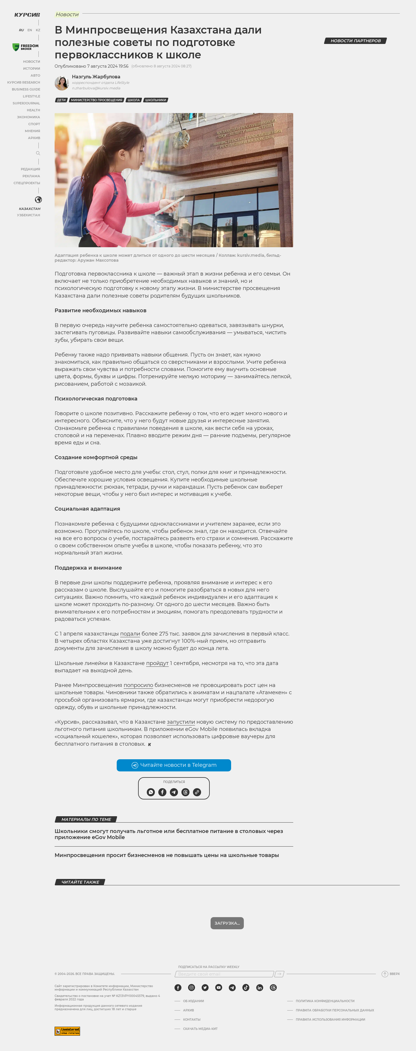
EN (29, 29)
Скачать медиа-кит (200, 1029)
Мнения (32, 130)
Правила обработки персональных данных (335, 1010)
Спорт (34, 123)
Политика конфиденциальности (325, 1001)
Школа (134, 100)
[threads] (273, 987)
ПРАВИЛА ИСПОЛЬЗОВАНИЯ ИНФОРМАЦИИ (330, 1020)
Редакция (30, 168)
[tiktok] (245, 987)
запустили (181, 722)
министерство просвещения (96, 100)
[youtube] (218, 987)
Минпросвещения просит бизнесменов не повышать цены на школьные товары (167, 855)
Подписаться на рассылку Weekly (208, 967)
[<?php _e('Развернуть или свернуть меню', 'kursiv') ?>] (37, 199)
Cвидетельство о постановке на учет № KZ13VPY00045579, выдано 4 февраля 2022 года (107, 997)
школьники (155, 100)
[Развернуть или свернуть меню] (37, 152)
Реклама (31, 175)
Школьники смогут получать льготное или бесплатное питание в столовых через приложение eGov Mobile (169, 834)
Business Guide (26, 88)
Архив (33, 136)
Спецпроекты (27, 182)
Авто (35, 74)
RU (21, 29)
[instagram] (191, 987)
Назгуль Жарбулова (96, 77)
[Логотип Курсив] (26, 14)
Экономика (28, 116)
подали (130, 634)
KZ (37, 29)
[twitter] (205, 987)
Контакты (191, 1020)
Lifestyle (31, 95)
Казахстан (29, 207)
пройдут (157, 663)
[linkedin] (259, 987)
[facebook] (177, 987)
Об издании (193, 1001)
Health (33, 109)
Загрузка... (227, 923)
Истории (31, 67)
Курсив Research (24, 81)
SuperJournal (27, 102)
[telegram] (232, 987)
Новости (31, 60)
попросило (138, 685)
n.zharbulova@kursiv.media (96, 88)
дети (61, 100)
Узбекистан (28, 213)
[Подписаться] (279, 974)
